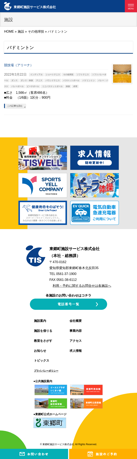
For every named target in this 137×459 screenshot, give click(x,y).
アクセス (76, 340)
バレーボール (17, 86)
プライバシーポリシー (46, 370)
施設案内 (40, 320)
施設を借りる (43, 330)
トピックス (41, 360)
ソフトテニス (83, 74)
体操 (68, 86)
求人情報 (76, 350)
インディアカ (36, 74)
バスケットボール (71, 80)
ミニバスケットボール (52, 86)
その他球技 (36, 31)
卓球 (75, 86)
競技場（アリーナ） (18, 65)
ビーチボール (33, 86)
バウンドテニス (53, 80)
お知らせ (40, 350)
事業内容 (76, 330)
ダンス (14, 80)
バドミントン (89, 80)
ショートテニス (53, 74)
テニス (39, 80)
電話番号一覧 (68, 304)
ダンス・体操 (27, 80)
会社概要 (76, 320)
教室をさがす (43, 340)
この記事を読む (15, 106)
